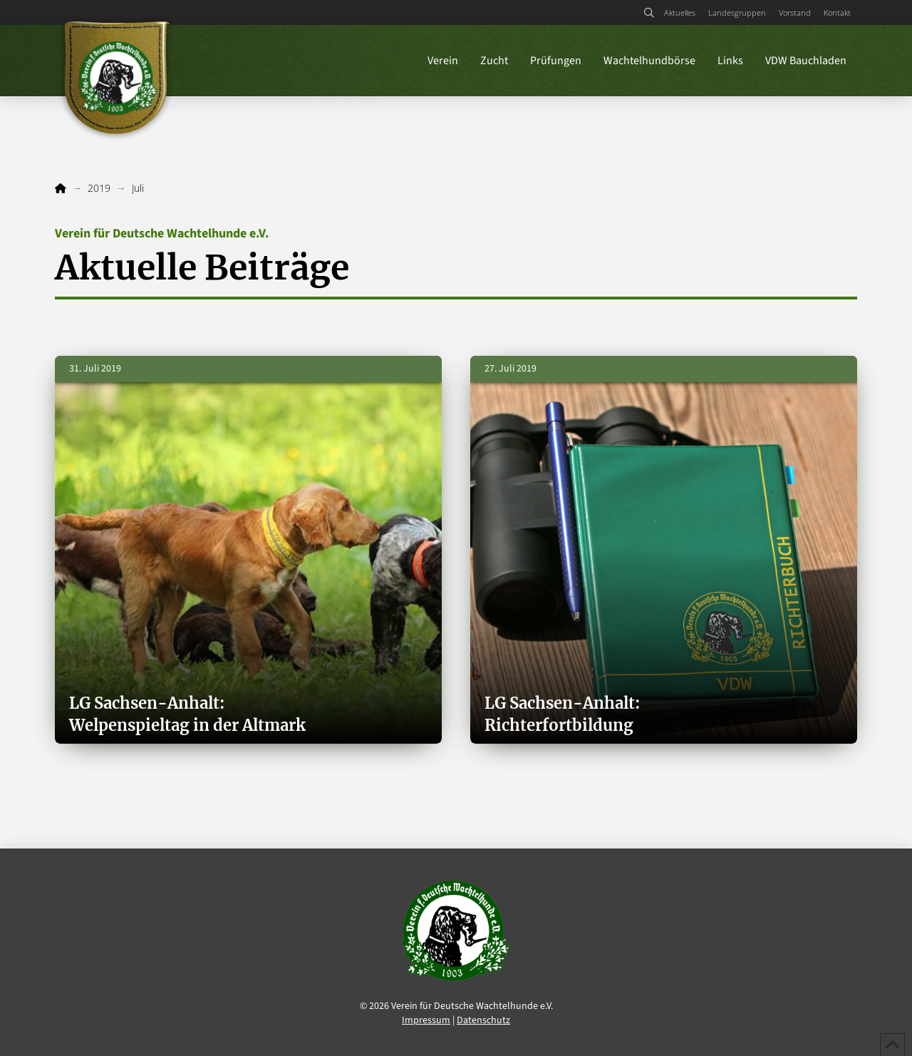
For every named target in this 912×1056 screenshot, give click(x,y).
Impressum (426, 1020)
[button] (649, 13)
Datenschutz (483, 1020)
